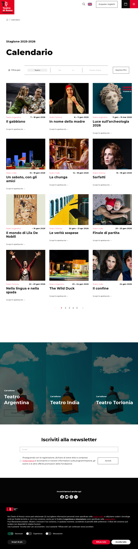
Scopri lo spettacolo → (15, 129)
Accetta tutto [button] (120, 542)
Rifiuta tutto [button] (101, 542)
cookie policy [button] (110, 519)
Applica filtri (121, 70)
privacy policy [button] (98, 517)
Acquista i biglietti (107, 4)
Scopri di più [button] (17, 542)
